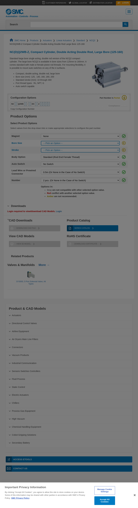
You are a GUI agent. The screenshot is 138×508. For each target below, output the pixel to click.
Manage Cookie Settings (104, 495)
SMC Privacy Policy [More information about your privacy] (20, 502)
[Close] (134, 499)
